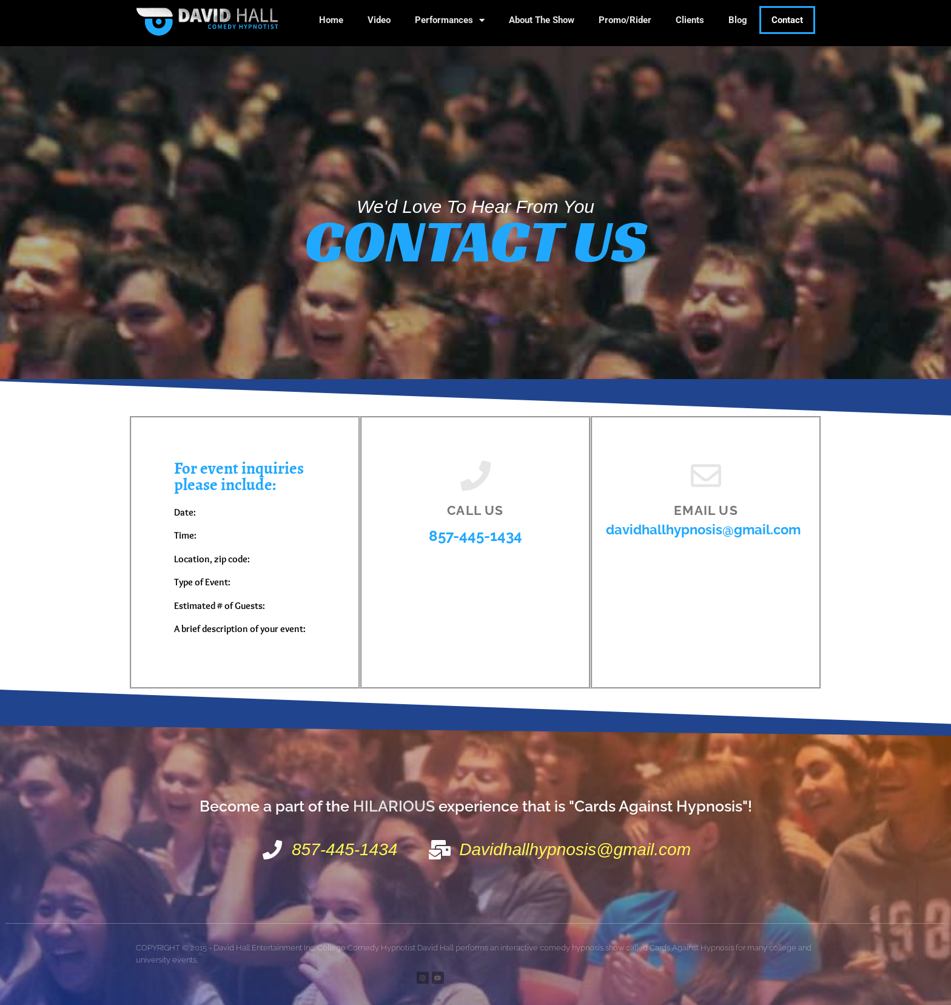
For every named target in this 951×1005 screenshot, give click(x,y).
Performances (450, 20)
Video (379, 20)
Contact (787, 20)
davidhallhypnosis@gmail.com (703, 529)
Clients (690, 20)
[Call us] (475, 475)
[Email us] (706, 475)
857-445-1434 (475, 536)
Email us (706, 510)
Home (331, 20)
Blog (737, 20)
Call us (475, 510)
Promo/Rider (625, 20)
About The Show (541, 20)
